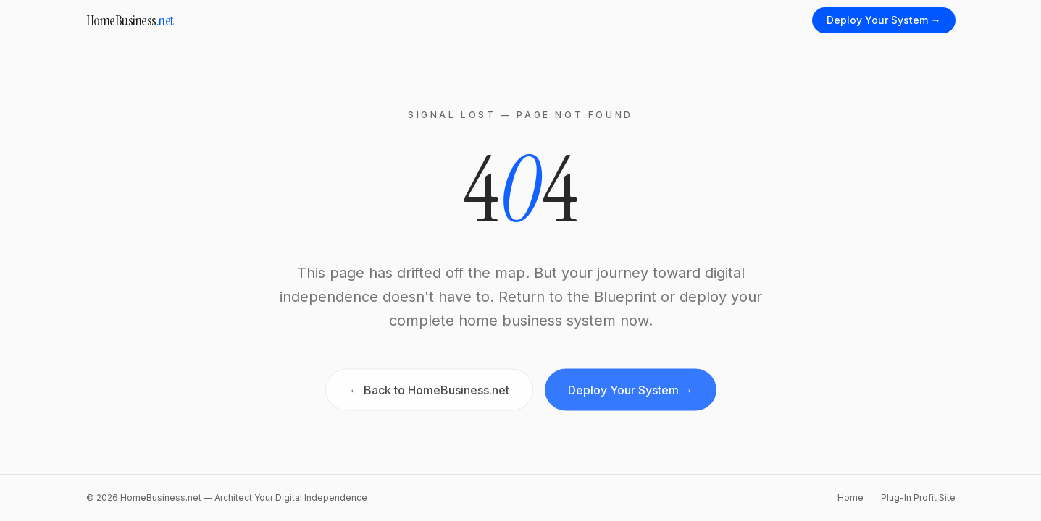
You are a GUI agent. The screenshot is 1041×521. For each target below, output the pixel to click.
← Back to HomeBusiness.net (429, 393)
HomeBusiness (130, 20)
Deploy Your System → (884, 20)
